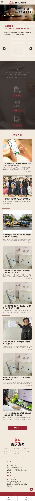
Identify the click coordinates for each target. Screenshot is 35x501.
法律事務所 (24, 457)
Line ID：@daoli (11, 464)
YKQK (16, 493)
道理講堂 (6, 453)
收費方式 (17, 125)
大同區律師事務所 (17, 457)
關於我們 (16, 448)
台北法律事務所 (31, 457)
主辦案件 (17, 111)
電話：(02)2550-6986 (12, 465)
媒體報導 (16, 453)
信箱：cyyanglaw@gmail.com (14, 481)
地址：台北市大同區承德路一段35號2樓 (16, 469)
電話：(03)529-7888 (11, 479)
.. (27, 493)
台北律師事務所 (9, 457)
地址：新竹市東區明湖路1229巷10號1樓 (16, 483)
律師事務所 (3, 457)
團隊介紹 (26, 448)
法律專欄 (26, 451)
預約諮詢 (17, 96)
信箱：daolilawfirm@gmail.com (14, 467)
